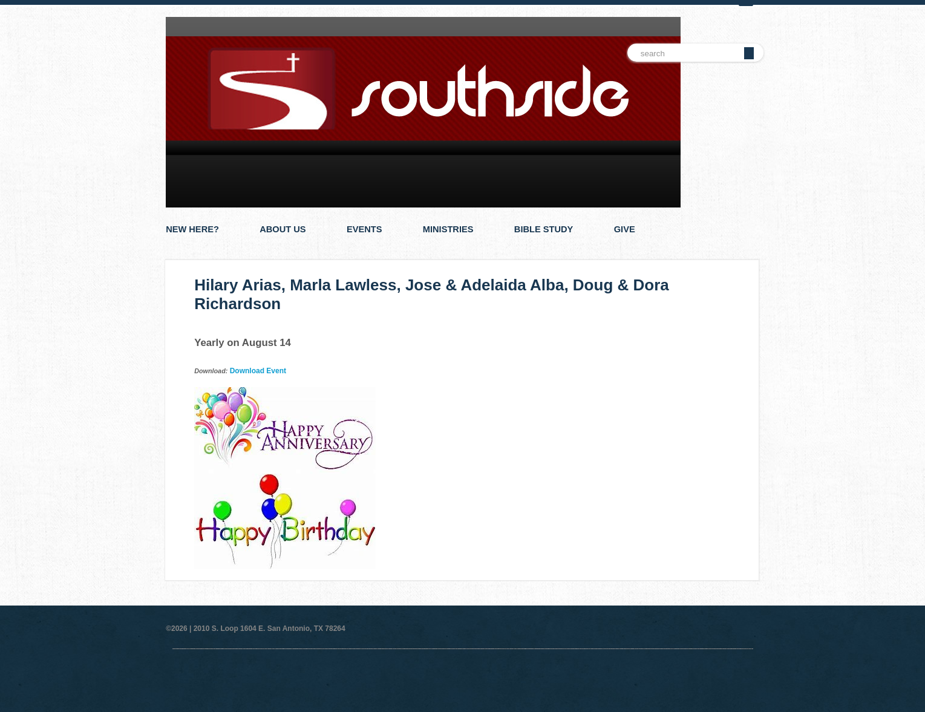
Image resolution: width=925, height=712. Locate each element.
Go (749, 53)
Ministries (448, 229)
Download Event (258, 371)
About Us (283, 229)
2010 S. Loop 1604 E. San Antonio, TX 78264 (269, 628)
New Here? (192, 229)
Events (364, 229)
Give (624, 229)
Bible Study (544, 229)
